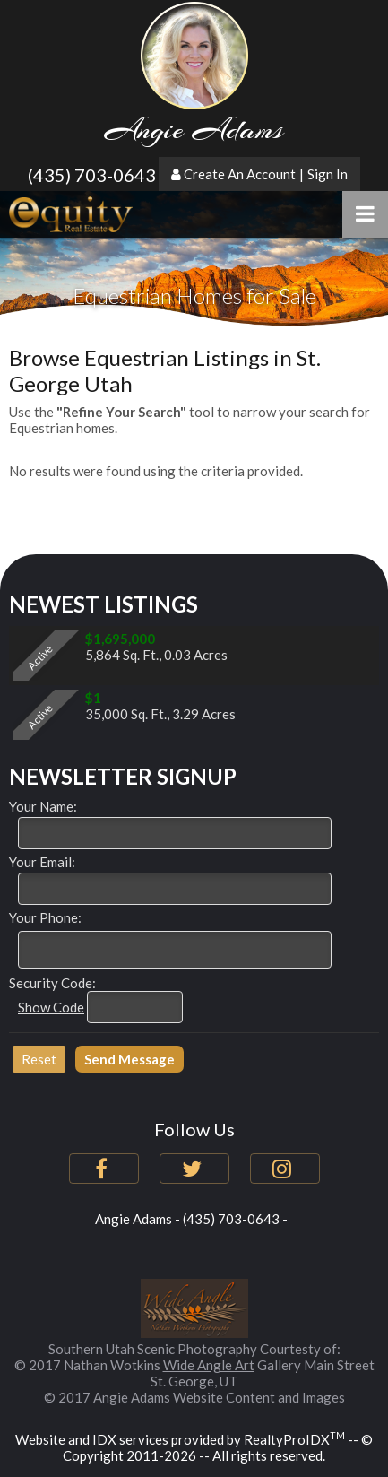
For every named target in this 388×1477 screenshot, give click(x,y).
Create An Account (240, 174)
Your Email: (42, 862)
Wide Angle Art (208, 1365)
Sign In (327, 174)
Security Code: (52, 983)
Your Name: (43, 806)
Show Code (51, 1007)
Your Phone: (45, 917)
